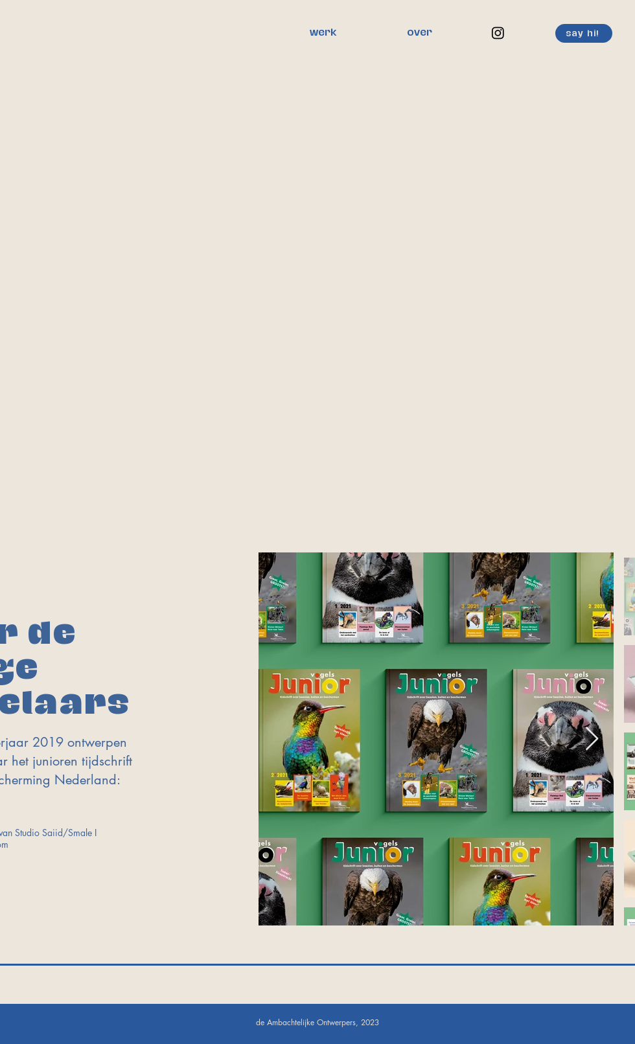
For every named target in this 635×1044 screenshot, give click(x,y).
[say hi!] (583, 33)
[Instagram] (498, 33)
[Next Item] (591, 739)
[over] (419, 33)
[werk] (323, 33)
